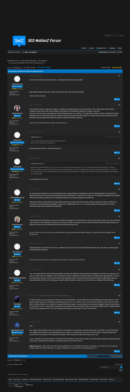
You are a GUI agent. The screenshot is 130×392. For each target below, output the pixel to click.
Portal (83, 48)
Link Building (41, 61)
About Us (111, 379)
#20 (119, 321)
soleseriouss (16, 84)
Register (33, 52)
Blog (10, 379)
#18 (119, 269)
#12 (119, 105)
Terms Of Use (103, 379)
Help (119, 48)
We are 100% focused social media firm (42, 232)
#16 (119, 216)
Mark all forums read (71, 379)
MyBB (16, 384)
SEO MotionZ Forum (13, 61)
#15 (119, 189)
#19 (119, 295)
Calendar (112, 48)
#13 (119, 131)
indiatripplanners (16, 197)
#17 (119, 243)
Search (91, 48)
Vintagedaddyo (19, 386)
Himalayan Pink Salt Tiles (77, 260)
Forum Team (16, 379)
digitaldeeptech (16, 330)
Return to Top (47, 379)
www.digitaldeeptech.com (89, 348)
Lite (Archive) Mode (58, 379)
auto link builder (108, 302)
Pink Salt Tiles (34, 260)
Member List (101, 48)
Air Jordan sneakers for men (58, 92)
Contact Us (25, 379)
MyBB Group (29, 384)
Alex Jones (16, 252)
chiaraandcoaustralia (16, 278)
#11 (119, 75)
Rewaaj (16, 304)
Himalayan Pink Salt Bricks (59, 260)
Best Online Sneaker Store (38, 92)
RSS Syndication (83, 379)
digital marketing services (59, 123)
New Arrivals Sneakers (76, 92)
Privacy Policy (94, 379)
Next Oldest (13, 356)
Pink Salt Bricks (44, 260)
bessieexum (16, 224)
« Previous (17, 67)
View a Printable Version (15, 364)
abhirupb (16, 140)
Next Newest (22, 356)
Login (25, 52)
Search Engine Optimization (28, 61)
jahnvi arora (16, 113)
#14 (119, 158)
